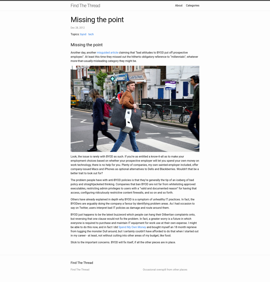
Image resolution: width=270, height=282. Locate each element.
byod (83, 34)
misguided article (107, 52)
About (178, 5)
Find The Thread (85, 5)
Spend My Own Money (132, 227)
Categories (192, 5)
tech (91, 34)
